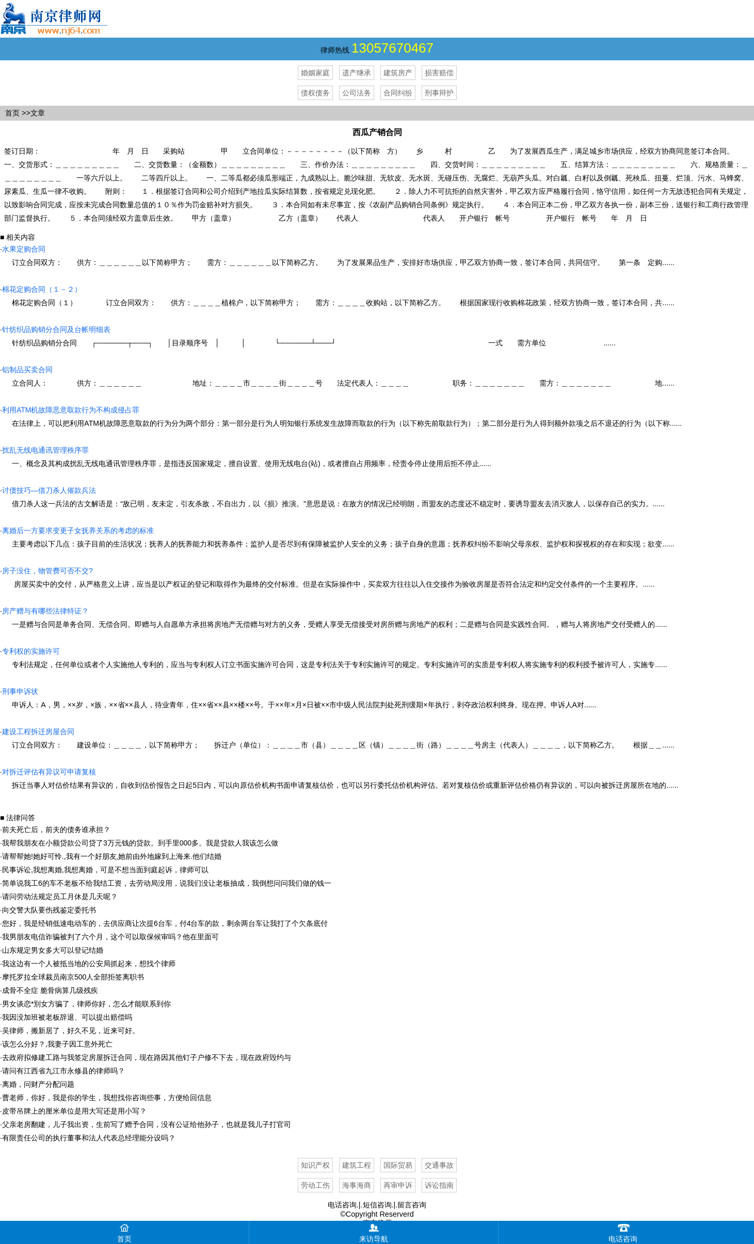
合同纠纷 (397, 93)
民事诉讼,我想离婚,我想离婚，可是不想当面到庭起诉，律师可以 (105, 870)
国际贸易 (397, 1165)
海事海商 (356, 1185)
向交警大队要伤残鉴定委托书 (49, 910)
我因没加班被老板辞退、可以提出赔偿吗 (67, 1017)
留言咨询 (411, 1205)
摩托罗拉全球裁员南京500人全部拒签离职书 (73, 977)
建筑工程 (356, 1165)
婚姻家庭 (315, 73)
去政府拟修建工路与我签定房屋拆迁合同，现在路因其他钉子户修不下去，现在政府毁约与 (146, 1057)
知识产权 (315, 1165)
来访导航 (373, 1232)
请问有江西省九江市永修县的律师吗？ (63, 1071)
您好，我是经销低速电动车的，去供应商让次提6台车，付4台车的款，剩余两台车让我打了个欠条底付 (165, 923)
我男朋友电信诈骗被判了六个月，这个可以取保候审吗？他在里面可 (110, 937)
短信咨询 (377, 1205)
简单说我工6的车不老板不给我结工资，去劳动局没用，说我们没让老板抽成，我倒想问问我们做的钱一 (166, 883)
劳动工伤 (315, 1185)
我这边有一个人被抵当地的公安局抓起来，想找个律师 (88, 963)
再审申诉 (397, 1185)
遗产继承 (356, 73)
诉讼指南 (439, 1185)
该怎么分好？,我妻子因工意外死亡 (57, 1044)
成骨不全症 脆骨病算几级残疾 (50, 990)
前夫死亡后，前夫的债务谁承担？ (56, 829)
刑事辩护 (439, 93)
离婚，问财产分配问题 (38, 1084)
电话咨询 (342, 1205)
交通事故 (439, 1165)
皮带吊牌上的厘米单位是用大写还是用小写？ (74, 1111)
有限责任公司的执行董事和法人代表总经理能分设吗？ (88, 1138)
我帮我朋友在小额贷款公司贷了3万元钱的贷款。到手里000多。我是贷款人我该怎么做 (140, 843)
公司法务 (356, 93)
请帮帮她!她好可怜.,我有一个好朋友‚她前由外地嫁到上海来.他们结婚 (111, 856)
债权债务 (315, 93)
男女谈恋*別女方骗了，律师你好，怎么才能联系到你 (86, 1004)
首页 (12, 113)
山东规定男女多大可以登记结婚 (52, 950)
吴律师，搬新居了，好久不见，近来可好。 (70, 1030)
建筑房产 (397, 73)
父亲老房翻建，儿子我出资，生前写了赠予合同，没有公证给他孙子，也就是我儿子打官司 (146, 1124)
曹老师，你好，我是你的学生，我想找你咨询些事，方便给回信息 (107, 1097)
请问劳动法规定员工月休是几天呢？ (60, 896)
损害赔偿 (439, 73)
